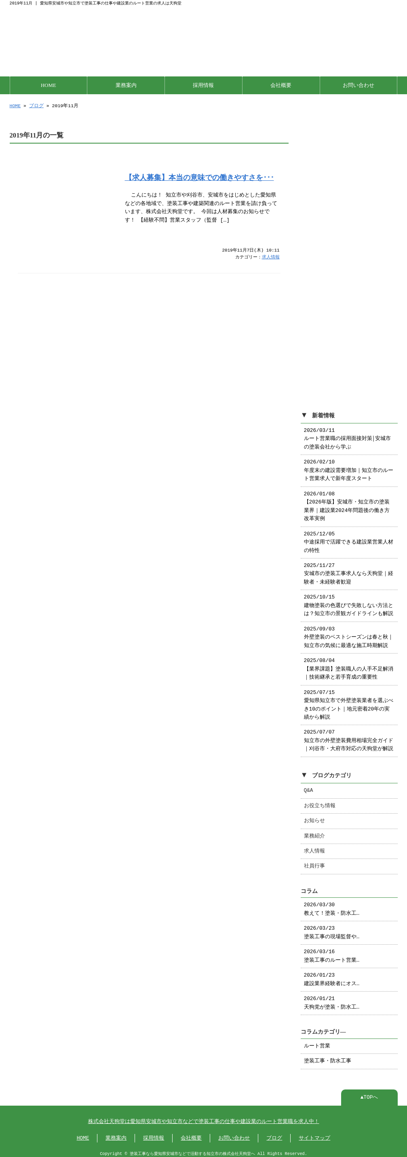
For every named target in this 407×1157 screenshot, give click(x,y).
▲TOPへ (369, 1093)
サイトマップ (314, 1134)
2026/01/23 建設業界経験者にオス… (332, 975)
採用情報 (203, 84)
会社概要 (280, 84)
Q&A (308, 786)
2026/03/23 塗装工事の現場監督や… (332, 928)
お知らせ (314, 817)
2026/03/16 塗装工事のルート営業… (332, 952)
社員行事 (314, 862)
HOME (48, 84)
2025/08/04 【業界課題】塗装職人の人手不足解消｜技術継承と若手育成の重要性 (348, 665)
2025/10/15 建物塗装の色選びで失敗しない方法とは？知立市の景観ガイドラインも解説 (348, 601)
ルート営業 (317, 1042)
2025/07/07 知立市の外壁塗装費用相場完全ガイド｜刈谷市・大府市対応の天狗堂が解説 (348, 737)
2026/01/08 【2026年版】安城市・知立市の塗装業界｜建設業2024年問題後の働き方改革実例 (347, 502)
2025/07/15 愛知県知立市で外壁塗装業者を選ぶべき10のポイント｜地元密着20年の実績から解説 (348, 701)
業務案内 (126, 84)
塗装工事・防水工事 (327, 1057)
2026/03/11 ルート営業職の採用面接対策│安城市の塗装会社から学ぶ (347, 435)
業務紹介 (314, 832)
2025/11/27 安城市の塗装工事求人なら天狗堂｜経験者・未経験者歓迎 (348, 570)
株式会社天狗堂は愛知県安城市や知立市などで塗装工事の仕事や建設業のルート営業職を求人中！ (203, 1117)
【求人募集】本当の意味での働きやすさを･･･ (199, 177)
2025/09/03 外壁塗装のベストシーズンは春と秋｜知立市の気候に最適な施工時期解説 (348, 633)
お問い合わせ (358, 84)
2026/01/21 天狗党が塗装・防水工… (332, 999)
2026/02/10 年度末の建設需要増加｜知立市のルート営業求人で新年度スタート (348, 466)
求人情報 (271, 257)
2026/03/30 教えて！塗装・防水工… (332, 905)
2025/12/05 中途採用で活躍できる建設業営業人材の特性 (348, 538)
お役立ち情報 (319, 802)
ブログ (36, 105)
